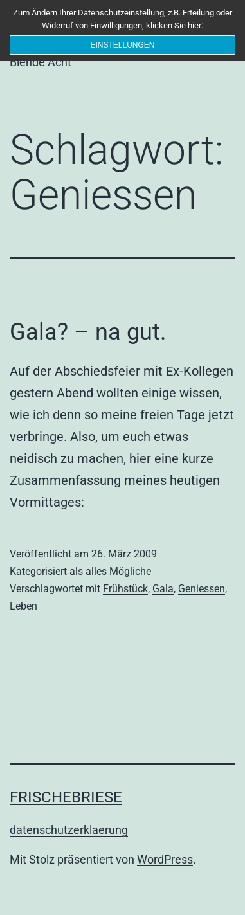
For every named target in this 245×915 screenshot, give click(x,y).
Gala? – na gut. (88, 331)
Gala (163, 589)
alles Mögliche (118, 571)
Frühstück (125, 589)
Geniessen (201, 589)
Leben (23, 606)
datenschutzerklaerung (69, 830)
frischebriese (66, 797)
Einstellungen (122, 45)
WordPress (165, 859)
